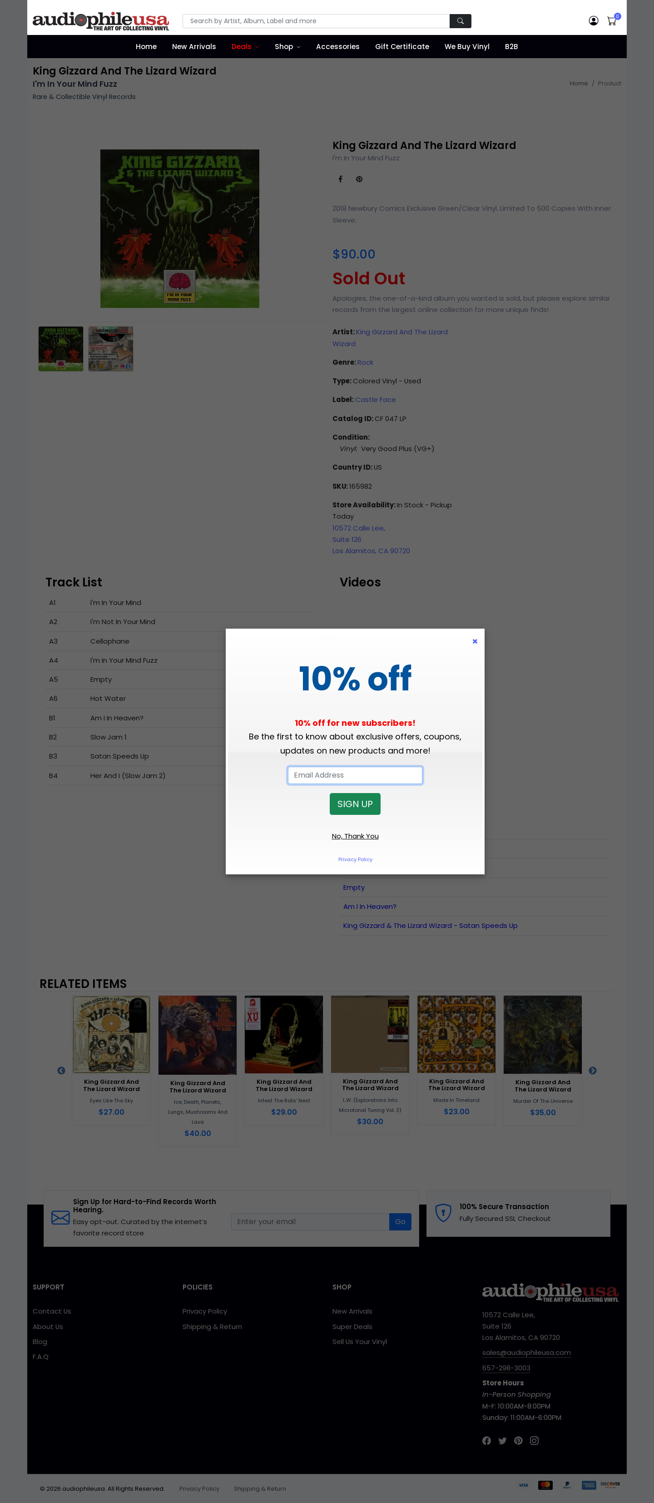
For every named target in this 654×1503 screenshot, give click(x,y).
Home (146, 46)
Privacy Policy (355, 859)
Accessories (338, 46)
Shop (284, 46)
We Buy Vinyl (467, 46)
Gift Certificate (402, 46)
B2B (511, 46)
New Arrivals (194, 46)
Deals (242, 46)
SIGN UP (355, 804)
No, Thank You (355, 836)
